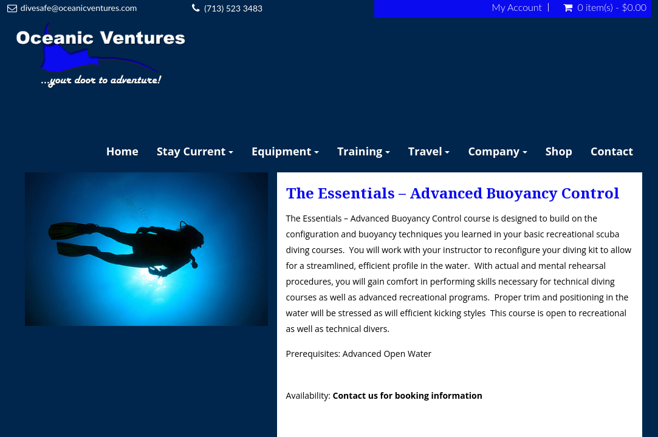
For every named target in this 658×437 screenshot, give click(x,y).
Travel (429, 151)
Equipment (285, 151)
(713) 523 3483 (233, 8)
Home (122, 151)
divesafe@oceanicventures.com (79, 7)
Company (497, 151)
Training (363, 151)
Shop (559, 151)
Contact (612, 151)
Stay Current (195, 151)
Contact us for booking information (407, 395)
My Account (517, 7)
